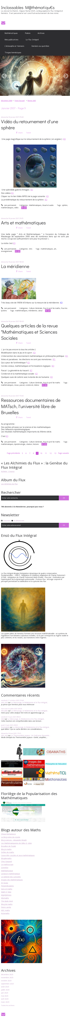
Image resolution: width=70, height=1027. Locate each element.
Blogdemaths (6, 858)
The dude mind (7, 901)
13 (55, 453)
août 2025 (5, 987)
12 (51, 453)
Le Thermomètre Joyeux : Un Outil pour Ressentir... (30, 735)
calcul (40, 310)
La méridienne (15, 266)
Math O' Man (6, 892)
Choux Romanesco (8, 834)
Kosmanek (5, 727)
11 (46, 453)
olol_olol (4, 702)
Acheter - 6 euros (8, 471)
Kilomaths (5, 898)
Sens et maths (6, 889)
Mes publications (11, 39)
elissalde (4, 711)
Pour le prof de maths (51, 308)
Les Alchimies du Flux (9, 484)
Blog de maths (6, 904)
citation (29, 444)
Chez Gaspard (6, 861)
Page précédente (13, 453)
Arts (30, 249)
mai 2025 (4, 996)
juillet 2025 (5, 990)
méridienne (32, 310)
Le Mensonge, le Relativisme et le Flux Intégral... (29, 702)
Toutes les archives (7, 1005)
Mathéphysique (7, 871)
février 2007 (32, 101)
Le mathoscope (7, 864)
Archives (41, 33)
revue (16, 385)
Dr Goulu (4, 883)
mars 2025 (5, 1002)
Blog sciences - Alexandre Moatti (14, 840)
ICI (64, 139)
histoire (36, 444)
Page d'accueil (20, 101)
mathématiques (7, 207)
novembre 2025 (7, 978)
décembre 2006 (6, 101)
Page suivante (63, 453)
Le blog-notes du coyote (10, 837)
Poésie (27, 33)
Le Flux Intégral (32, 39)
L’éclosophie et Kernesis (14, 46)
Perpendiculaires (7, 886)
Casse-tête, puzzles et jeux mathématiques (18, 855)
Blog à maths (6, 849)
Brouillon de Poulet (8, 846)
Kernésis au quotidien (40, 46)
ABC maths (5, 910)
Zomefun (4, 867)
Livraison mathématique (10, 874)
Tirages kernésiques (13, 52)
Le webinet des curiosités (11, 877)
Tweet (28, 133)
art (55, 249)
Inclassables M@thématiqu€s (28, 7)
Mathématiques (11, 33)
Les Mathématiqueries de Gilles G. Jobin (16, 843)
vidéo (16, 207)
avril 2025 (5, 999)
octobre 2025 (6, 981)
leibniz (36, 385)
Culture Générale (35, 308)
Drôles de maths (7, 852)
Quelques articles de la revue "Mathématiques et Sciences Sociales (29, 331)
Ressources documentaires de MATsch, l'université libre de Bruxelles (30, 406)
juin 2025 (4, 993)
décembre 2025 (7, 975)
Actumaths (5, 913)
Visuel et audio (48, 205)
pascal (22, 385)
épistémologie (19, 444)
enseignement (6, 251)
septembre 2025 (7, 984)
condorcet (29, 385)
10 (41, 453)
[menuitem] (11, 33)
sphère (64, 205)
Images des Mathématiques (12, 880)
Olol (2, 719)
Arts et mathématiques (23, 222)
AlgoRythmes (6, 895)
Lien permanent (8, 205)
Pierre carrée (6, 907)
